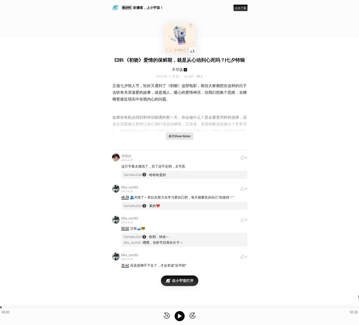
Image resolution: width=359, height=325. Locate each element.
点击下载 (240, 8)
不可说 (177, 69)
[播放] (179, 316)
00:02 (125, 228)
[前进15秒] (192, 315)
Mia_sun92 (129, 187)
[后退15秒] (166, 315)
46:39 (125, 197)
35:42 (125, 265)
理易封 (126, 156)
